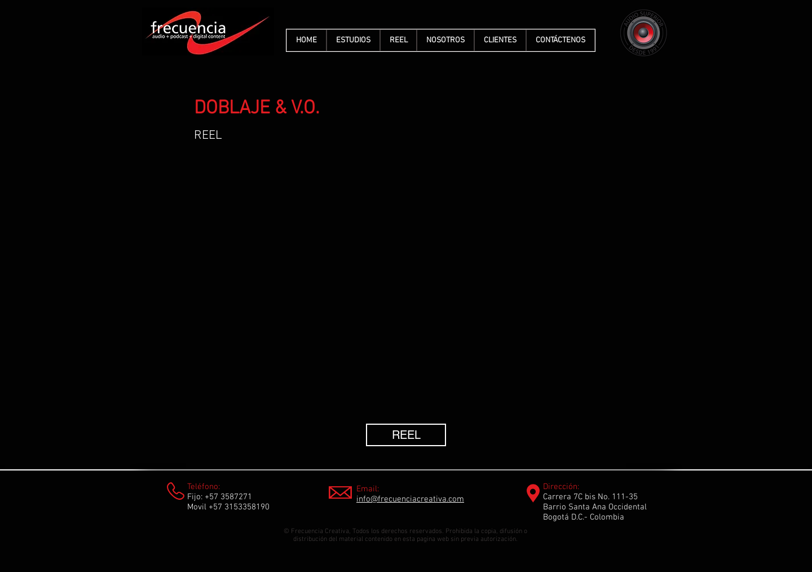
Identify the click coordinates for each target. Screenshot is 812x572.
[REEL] (406, 435)
